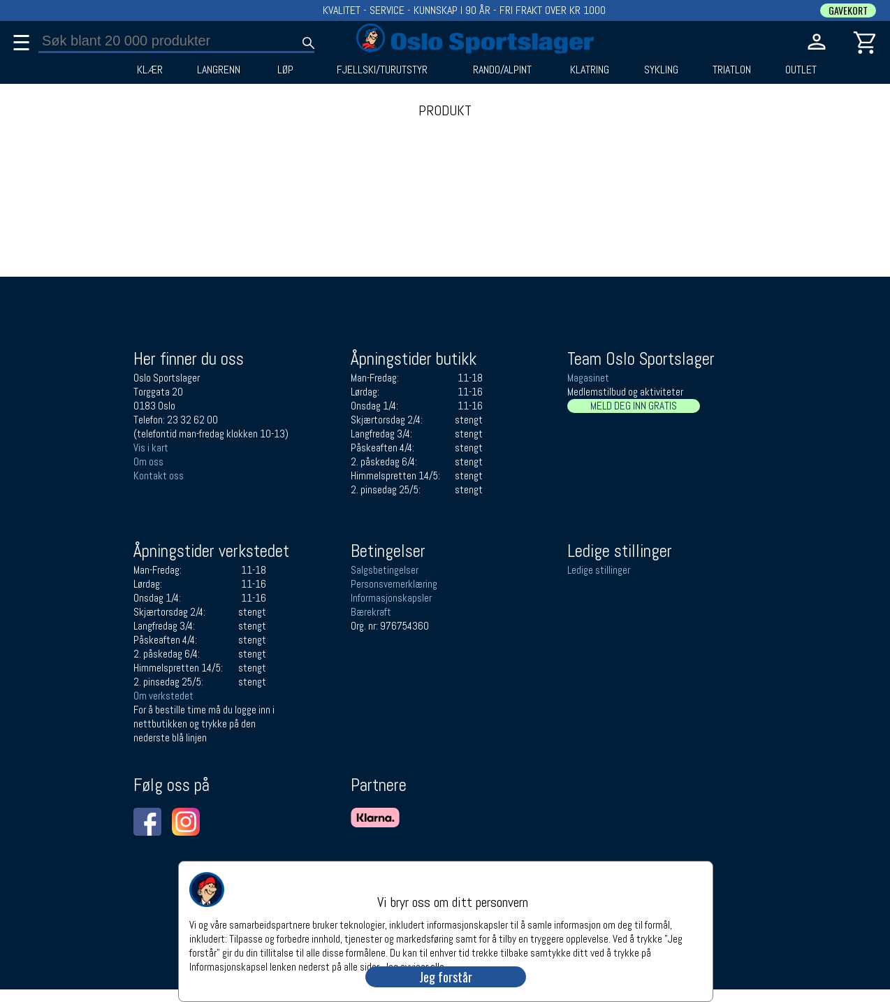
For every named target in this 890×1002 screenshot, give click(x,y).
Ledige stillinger (598, 569)
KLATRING (589, 70)
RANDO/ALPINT (502, 70)
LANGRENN (218, 70)
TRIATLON (732, 70)
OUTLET (801, 70)
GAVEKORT (848, 10)
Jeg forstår (445, 977)
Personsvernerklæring (394, 583)
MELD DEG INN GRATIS (633, 405)
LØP (285, 70)
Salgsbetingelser (384, 569)
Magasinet (588, 377)
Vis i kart (150, 447)
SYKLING (661, 70)
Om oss (148, 461)
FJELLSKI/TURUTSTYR (382, 70)
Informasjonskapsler (391, 597)
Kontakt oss (158, 475)
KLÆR (150, 70)
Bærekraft (371, 611)
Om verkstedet (163, 695)
